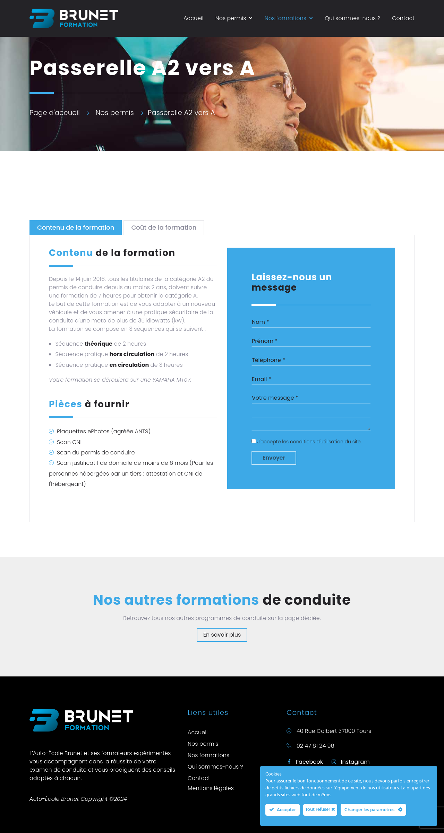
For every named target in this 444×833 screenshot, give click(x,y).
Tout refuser (320, 809)
